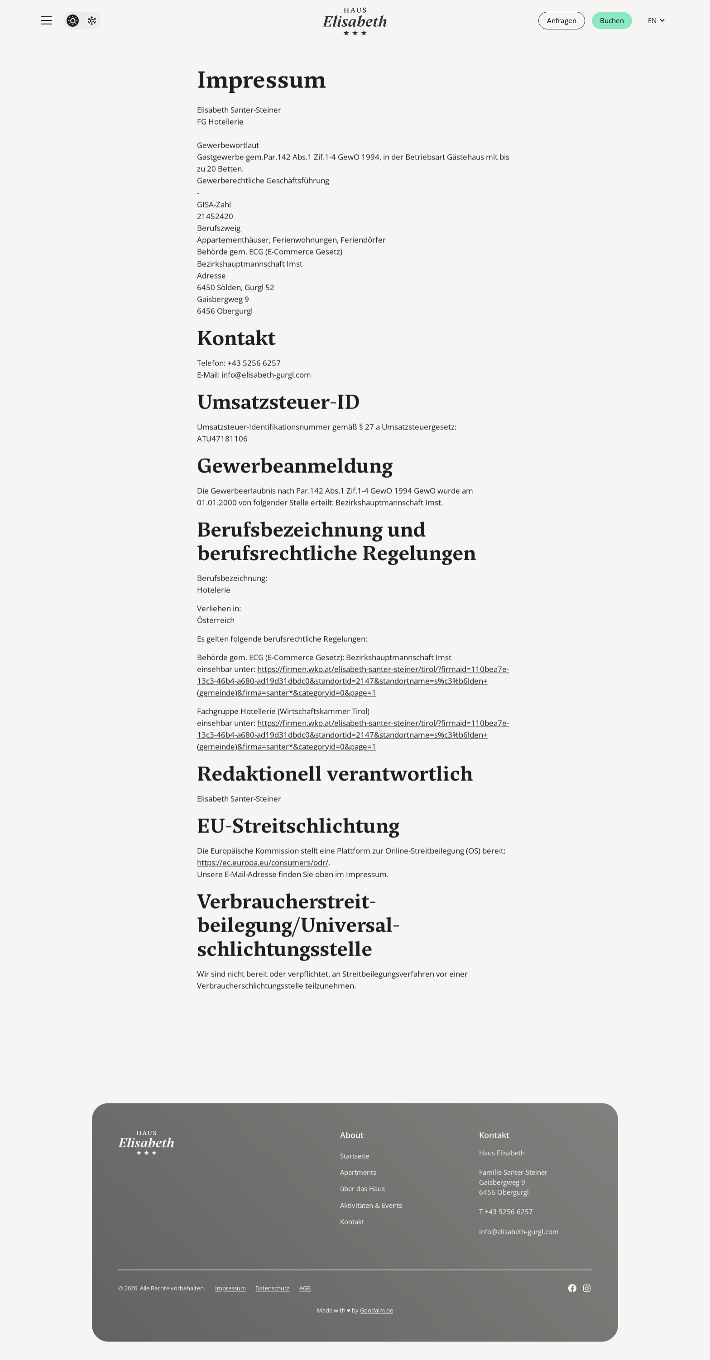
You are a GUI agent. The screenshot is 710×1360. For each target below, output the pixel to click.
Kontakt (352, 1232)
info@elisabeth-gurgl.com (519, 1242)
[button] (46, 20)
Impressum (230, 1299)
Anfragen (561, 20)
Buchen (612, 20)
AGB (305, 1299)
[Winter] (92, 20)
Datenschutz (272, 1299)
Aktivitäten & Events (371, 1216)
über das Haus (362, 1200)
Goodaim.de (376, 1322)
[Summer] (73, 20)
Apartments (358, 1183)
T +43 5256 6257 (506, 1223)
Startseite (354, 1167)
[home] (355, 20)
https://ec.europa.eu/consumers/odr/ (262, 862)
